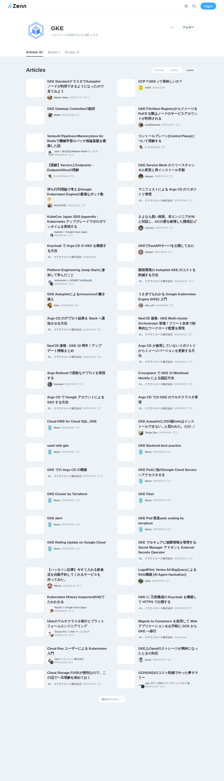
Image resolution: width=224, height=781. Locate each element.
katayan (149, 176)
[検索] (194, 6)
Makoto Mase (61, 97)
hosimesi (58, 384)
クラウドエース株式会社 (159, 200)
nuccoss (149, 228)
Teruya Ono (151, 432)
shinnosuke (60, 280)
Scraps (72, 52)
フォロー (188, 27)
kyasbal (58, 232)
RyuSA (58, 607)
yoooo (148, 659)
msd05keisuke (153, 125)
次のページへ (112, 699)
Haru (56, 305)
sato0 (148, 87)
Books (54, 52)
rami (56, 151)
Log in (208, 6)
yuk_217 (149, 683)
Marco (57, 427)
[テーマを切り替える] (186, 6)
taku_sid (149, 305)
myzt (56, 659)
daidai (57, 115)
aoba (147, 581)
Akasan (149, 252)
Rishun (58, 585)
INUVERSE (60, 205)
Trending (159, 70)
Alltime (174, 70)
